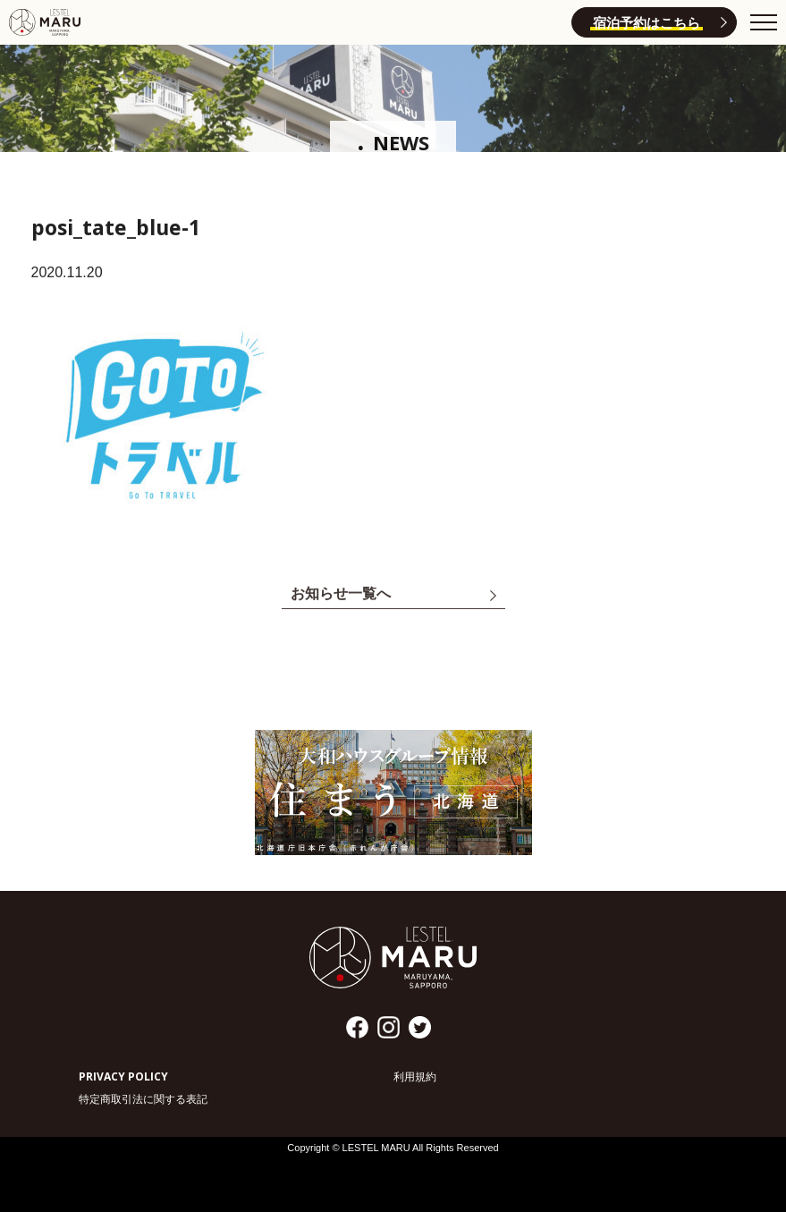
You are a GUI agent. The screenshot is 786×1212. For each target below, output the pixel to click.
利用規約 (414, 1076)
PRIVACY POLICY (123, 1076)
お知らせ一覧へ (341, 596)
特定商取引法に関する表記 (143, 1098)
